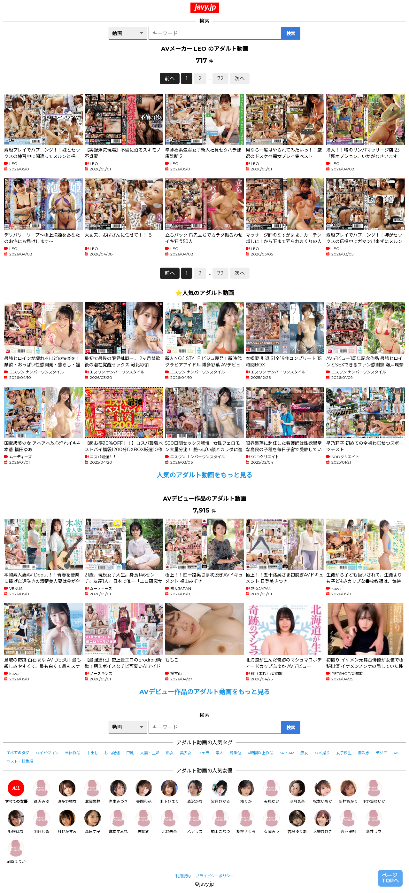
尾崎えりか (16, 852)
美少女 (185, 752)
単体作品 (72, 752)
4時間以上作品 (260, 752)
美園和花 (143, 792)
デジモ (381, 752)
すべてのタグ (17, 752)
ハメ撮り (322, 752)
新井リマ (374, 822)
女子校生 (343, 752)
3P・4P (287, 752)
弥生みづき (118, 792)
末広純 (143, 822)
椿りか (246, 792)
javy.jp (205, 7)
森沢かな (195, 792)
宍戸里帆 (348, 822)
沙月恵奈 (297, 792)
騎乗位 (235, 752)
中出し (92, 752)
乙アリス (195, 822)
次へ (240, 78)
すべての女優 (16, 792)
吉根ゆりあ (297, 822)
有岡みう (271, 822)
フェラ (203, 752)
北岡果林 (92, 792)
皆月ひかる (220, 792)
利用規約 (183, 875)
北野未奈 (169, 822)
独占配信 (112, 752)
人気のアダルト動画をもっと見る (204, 475)
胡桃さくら (246, 822)
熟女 (170, 752)
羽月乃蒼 (41, 822)
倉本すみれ (118, 822)
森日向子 (92, 822)
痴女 (304, 752)
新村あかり (348, 792)
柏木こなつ (220, 822)
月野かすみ (67, 822)
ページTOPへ (390, 878)
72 (220, 78)
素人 (219, 752)
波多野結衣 (67, 792)
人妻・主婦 (149, 752)
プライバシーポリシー (215, 875)
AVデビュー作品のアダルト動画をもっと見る (204, 692)
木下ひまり (169, 792)
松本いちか (322, 792)
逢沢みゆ (41, 792)
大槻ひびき (322, 822)
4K (396, 752)
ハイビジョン (46, 752)
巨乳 (130, 752)
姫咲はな (16, 822)
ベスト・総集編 (19, 761)
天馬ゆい (271, 792)
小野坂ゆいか (373, 792)
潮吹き (363, 752)
